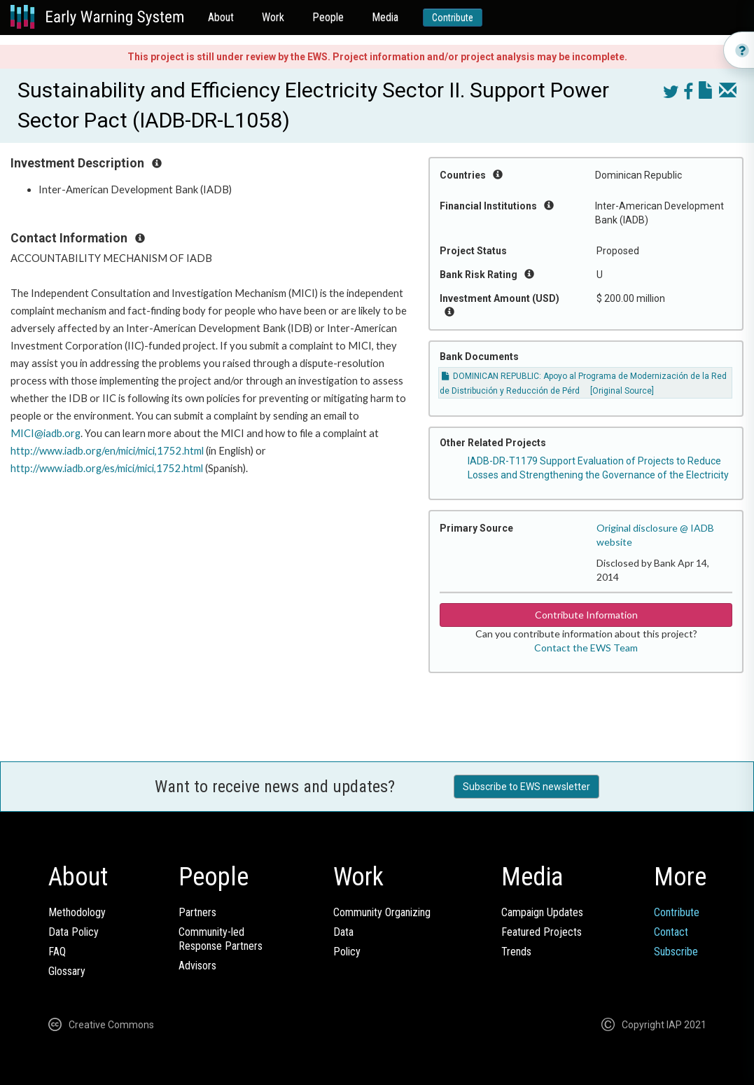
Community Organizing (382, 912)
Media (385, 17)
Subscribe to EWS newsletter (526, 786)
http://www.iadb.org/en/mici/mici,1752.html (107, 451)
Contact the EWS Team (586, 648)
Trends (516, 951)
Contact (671, 932)
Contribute (452, 17)
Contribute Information (586, 615)
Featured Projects (541, 932)
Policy (347, 951)
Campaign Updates (542, 912)
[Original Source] (622, 391)
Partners (197, 912)
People (328, 17)
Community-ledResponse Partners (221, 939)
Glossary (66, 971)
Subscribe (676, 951)
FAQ (57, 951)
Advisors (197, 965)
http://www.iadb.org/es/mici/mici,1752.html (107, 468)
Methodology (77, 912)
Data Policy (73, 932)
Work (273, 17)
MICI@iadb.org (46, 433)
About (221, 17)
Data (343, 932)
